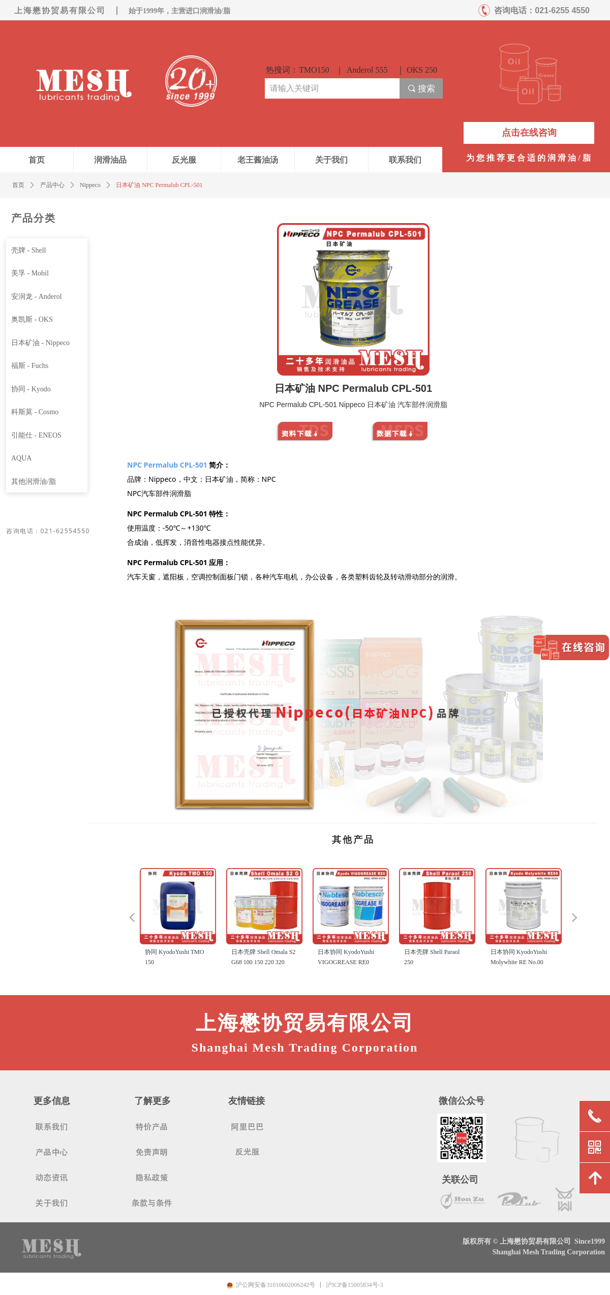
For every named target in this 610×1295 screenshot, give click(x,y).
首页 (18, 185)
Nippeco (90, 185)
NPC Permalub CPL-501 (167, 465)
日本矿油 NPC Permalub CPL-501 (159, 185)
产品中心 (52, 185)
